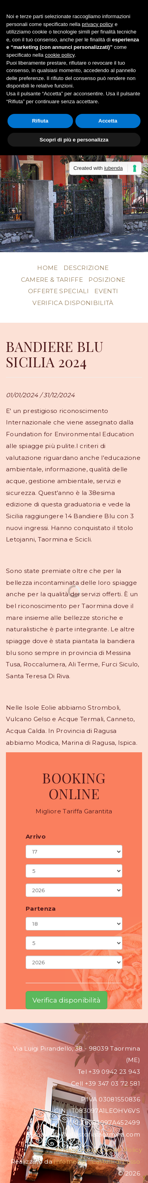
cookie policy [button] (60, 55)
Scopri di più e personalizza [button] (73, 140)
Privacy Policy (77, 1149)
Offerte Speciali (58, 291)
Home (47, 268)
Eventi (106, 291)
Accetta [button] (107, 121)
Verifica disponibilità (72, 303)
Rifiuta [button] (40, 121)
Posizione (106, 279)
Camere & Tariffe (52, 279)
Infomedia (70, 1161)
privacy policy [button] (97, 24)
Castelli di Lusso (116, 1161)
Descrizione (86, 268)
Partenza (41, 908)
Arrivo (36, 836)
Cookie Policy (121, 1149)
